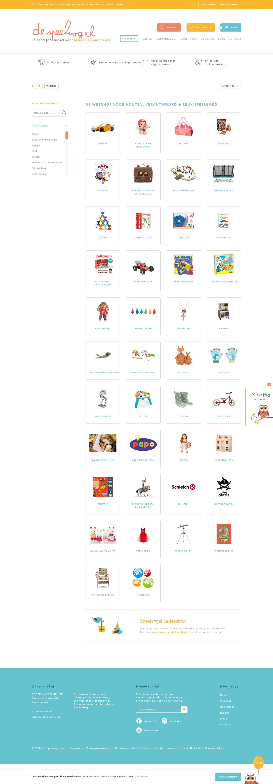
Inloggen (208, 4)
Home (223, 695)
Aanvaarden (228, 776)
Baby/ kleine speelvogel (44, 139)
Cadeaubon (188, 38)
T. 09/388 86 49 (42, 711)
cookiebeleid (141, 776)
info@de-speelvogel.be (46, 717)
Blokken (36, 151)
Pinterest (176, 721)
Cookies (145, 748)
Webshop (129, 38)
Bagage (36, 145)
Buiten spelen (39, 174)
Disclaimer (121, 748)
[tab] (50, 103)
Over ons (207, 38)
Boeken (36, 156)
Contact (235, 38)
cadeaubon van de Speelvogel (170, 632)
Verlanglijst (200, 27)
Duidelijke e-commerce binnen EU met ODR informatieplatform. (189, 748)
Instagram (151, 730)
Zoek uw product (46, 103)
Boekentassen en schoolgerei (47, 162)
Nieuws (224, 712)
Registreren (229, 4)
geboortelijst (166, 38)
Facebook (150, 721)
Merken (147, 38)
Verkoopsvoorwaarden (99, 748)
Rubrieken (50, 125)
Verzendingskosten (72, 748)
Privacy (134, 748)
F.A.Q (221, 38)
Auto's (35, 134)
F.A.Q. (224, 718)
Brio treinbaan (39, 168)
